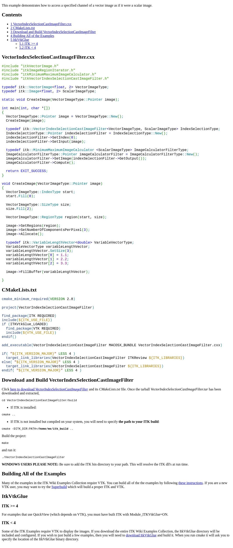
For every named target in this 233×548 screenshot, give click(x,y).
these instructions (191, 486)
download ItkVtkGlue (141, 538)
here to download (49, 389)
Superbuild (59, 490)
